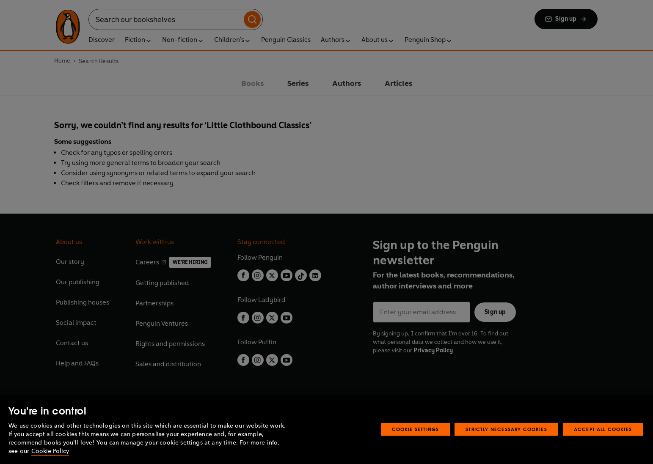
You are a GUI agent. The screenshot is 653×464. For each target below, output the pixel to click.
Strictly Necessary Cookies (506, 445)
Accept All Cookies (603, 445)
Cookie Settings (415, 445)
